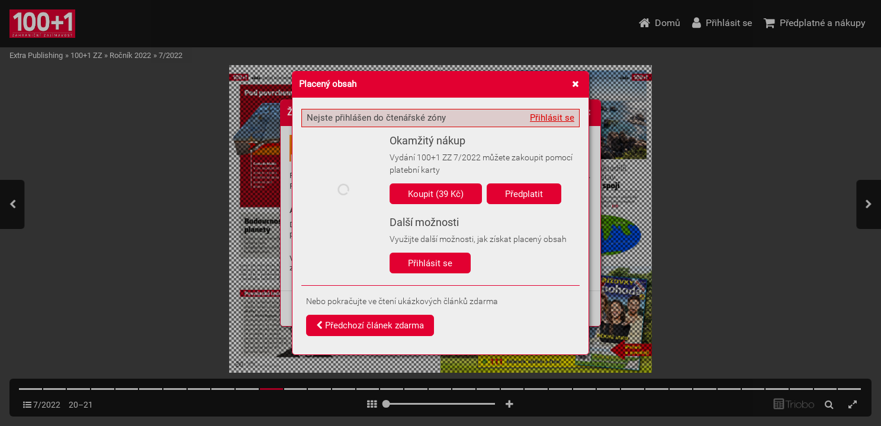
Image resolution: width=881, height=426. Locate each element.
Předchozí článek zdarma (370, 325)
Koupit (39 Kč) (436, 194)
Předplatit (524, 194)
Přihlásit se (552, 117)
